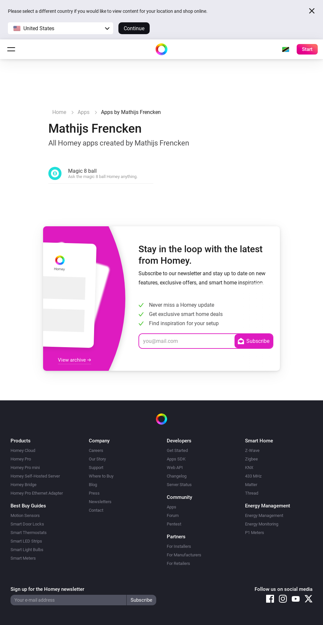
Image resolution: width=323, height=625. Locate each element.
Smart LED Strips (26, 541)
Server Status (179, 484)
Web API (175, 467)
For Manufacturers (184, 554)
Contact (96, 510)
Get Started (177, 450)
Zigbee (251, 459)
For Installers (179, 546)
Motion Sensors (25, 515)
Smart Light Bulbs (27, 549)
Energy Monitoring (261, 524)
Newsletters (100, 501)
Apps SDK (176, 459)
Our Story (97, 459)
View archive (74, 360)
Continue (134, 28)
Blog (93, 484)
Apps (171, 506)
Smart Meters (23, 558)
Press (94, 493)
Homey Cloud (23, 450)
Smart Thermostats (29, 532)
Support (96, 467)
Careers (96, 450)
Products (21, 441)
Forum (173, 515)
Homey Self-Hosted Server (35, 476)
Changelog (176, 476)
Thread (251, 493)
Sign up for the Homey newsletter (47, 589)
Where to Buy (101, 476)
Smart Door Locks (27, 524)
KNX (249, 467)
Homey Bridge (24, 484)
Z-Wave (252, 450)
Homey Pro (21, 459)
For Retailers (178, 563)
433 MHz (253, 476)
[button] (60, 28)
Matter (251, 484)
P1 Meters (254, 532)
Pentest (174, 524)
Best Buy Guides (28, 506)
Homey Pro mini (25, 467)
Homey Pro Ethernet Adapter (37, 493)
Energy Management (264, 515)
